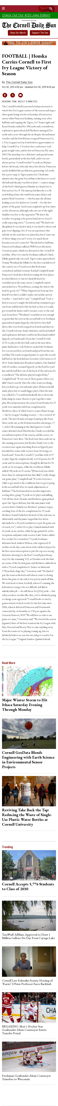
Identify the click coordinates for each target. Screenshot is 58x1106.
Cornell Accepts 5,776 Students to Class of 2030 (28, 886)
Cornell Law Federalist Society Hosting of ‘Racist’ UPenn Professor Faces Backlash (27, 982)
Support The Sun (40, 32)
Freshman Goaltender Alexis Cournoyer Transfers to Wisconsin (26, 1077)
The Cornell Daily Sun (19, 82)
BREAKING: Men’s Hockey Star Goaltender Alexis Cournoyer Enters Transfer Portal (24, 1029)
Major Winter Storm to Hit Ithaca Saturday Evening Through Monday (24, 704)
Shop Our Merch (18, 32)
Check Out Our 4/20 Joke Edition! (26, 15)
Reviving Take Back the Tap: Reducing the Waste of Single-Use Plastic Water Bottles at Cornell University (27, 817)
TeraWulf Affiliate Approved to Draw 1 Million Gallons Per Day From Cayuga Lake (28, 936)
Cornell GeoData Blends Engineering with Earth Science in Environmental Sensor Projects (28, 759)
